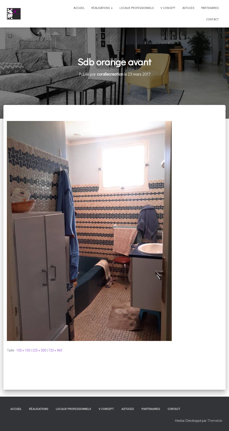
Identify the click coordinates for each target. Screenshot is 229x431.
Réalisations (102, 8)
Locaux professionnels (137, 8)
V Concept (168, 8)
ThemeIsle (214, 421)
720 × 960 (55, 350)
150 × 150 (23, 350)
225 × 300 (39, 350)
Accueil (79, 8)
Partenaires (210, 8)
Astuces (188, 8)
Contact (212, 19)
